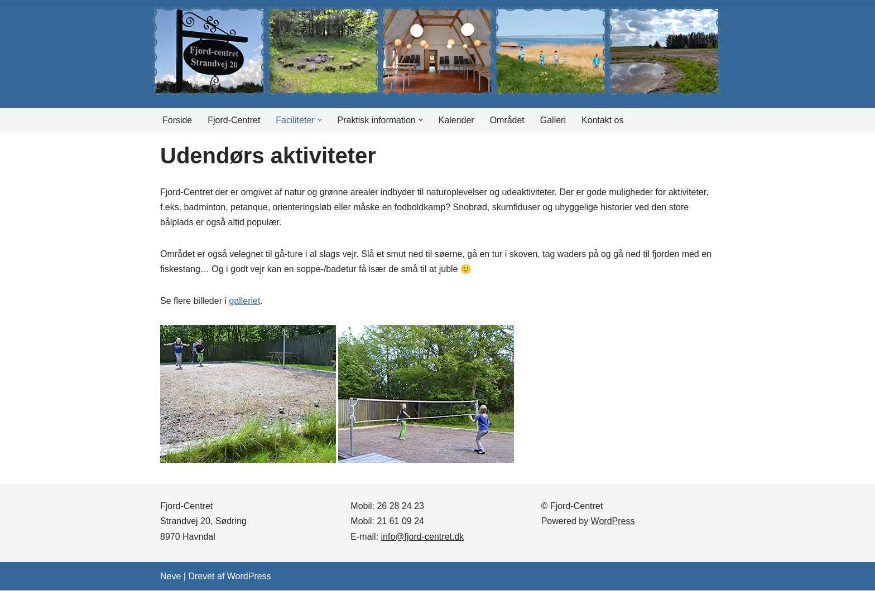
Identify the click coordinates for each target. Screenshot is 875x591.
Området (508, 120)
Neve (170, 577)
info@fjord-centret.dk (422, 536)
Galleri (553, 120)
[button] (320, 120)
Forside (177, 120)
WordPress (613, 521)
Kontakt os (603, 120)
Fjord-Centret (234, 120)
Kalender (456, 120)
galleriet (245, 301)
